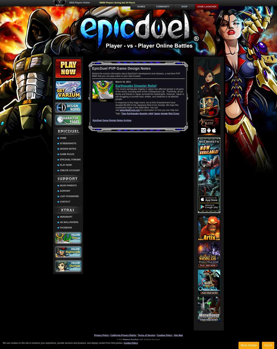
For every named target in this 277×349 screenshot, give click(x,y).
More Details (249, 345)
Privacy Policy (101, 335)
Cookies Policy (164, 335)
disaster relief (146, 113)
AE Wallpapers (69, 222)
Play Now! (66, 165)
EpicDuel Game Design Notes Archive (112, 120)
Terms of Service (146, 335)
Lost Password (69, 196)
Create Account (70, 170)
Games (141, 6)
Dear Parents (68, 185)
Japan (157, 113)
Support (65, 191)
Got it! (268, 345)
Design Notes (68, 149)
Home (63, 138)
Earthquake (133, 113)
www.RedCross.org (130, 110)
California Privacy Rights (123, 335)
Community (162, 6)
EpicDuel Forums (70, 159)
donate (164, 113)
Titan (123, 113)
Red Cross (174, 113)
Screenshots (68, 143)
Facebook (66, 227)
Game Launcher (207, 6)
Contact (65, 202)
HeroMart (66, 217)
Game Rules (67, 154)
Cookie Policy (131, 343)
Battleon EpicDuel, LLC (133, 340)
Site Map (178, 335)
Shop (184, 6)
